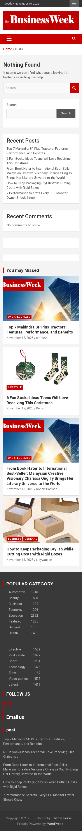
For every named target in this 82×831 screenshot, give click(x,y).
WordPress (55, 824)
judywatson (44, 560)
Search (74, 88)
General (31, 538)
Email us (15, 717)
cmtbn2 (41, 338)
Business (14, 538)
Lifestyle (15, 387)
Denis (40, 408)
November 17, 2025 (20, 338)
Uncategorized (19, 316)
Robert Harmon (46, 489)
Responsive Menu (74, 3)
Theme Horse (62, 818)
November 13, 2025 (20, 489)
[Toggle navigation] (9, 39)
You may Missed (22, 270)
